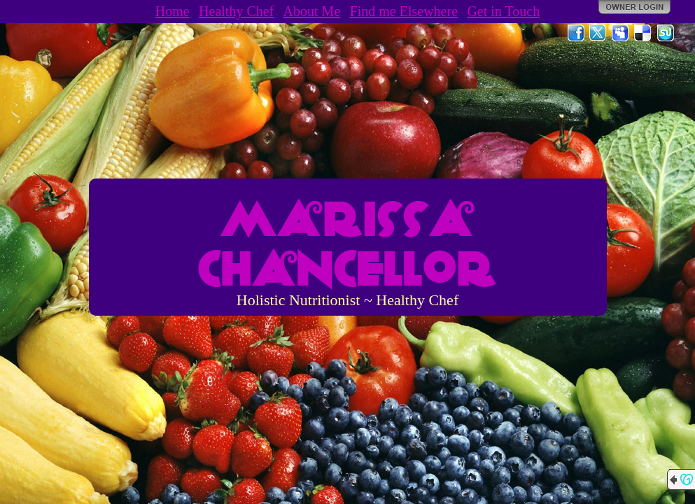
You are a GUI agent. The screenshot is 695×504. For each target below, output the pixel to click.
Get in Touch (503, 11)
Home (172, 11)
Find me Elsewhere (404, 11)
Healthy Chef (236, 11)
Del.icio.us (643, 33)
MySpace (621, 33)
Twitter (598, 33)
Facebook (576, 33)
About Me (312, 11)
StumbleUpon (665, 33)
